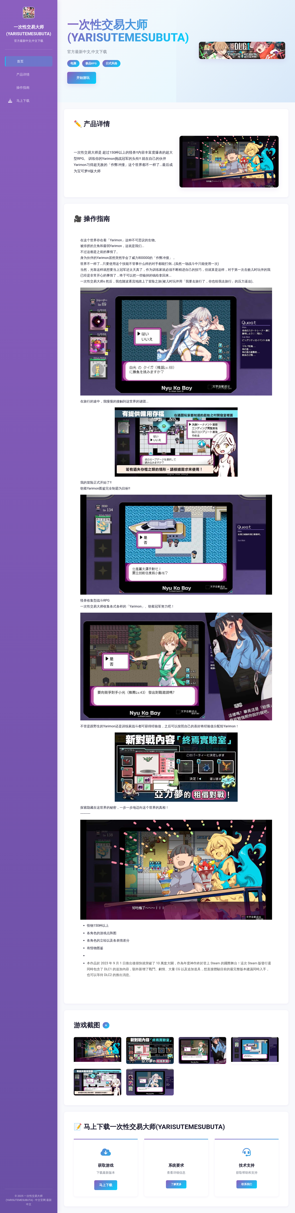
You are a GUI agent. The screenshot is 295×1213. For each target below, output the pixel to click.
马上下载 (105, 1185)
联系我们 (246, 1184)
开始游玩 (83, 78)
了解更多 (176, 1184)
